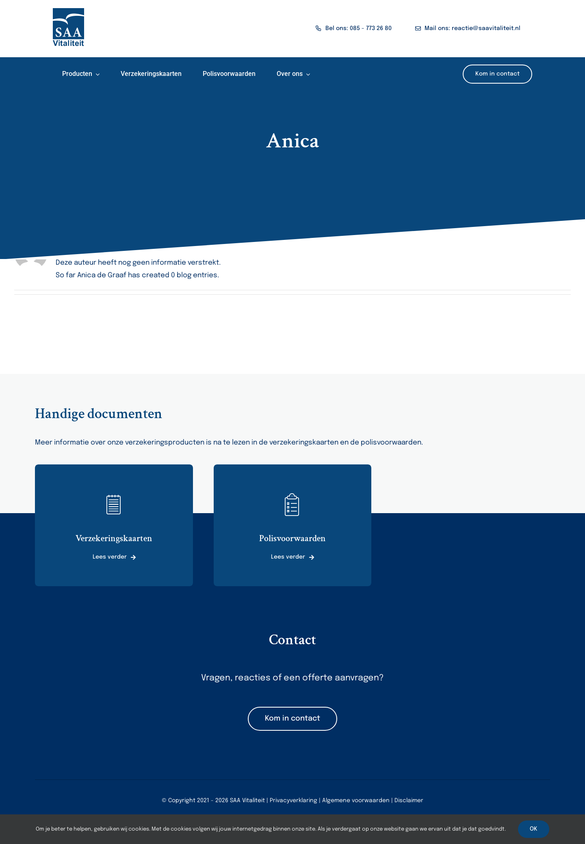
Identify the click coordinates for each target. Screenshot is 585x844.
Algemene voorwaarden (356, 800)
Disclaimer (408, 800)
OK (533, 829)
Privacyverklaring (293, 800)
